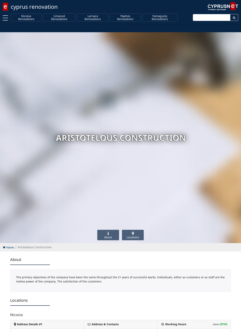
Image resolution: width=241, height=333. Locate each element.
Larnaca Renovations (93, 18)
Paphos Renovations (125, 18)
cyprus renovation (34, 6)
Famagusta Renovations (160, 18)
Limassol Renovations (59, 18)
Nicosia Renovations (26, 18)
